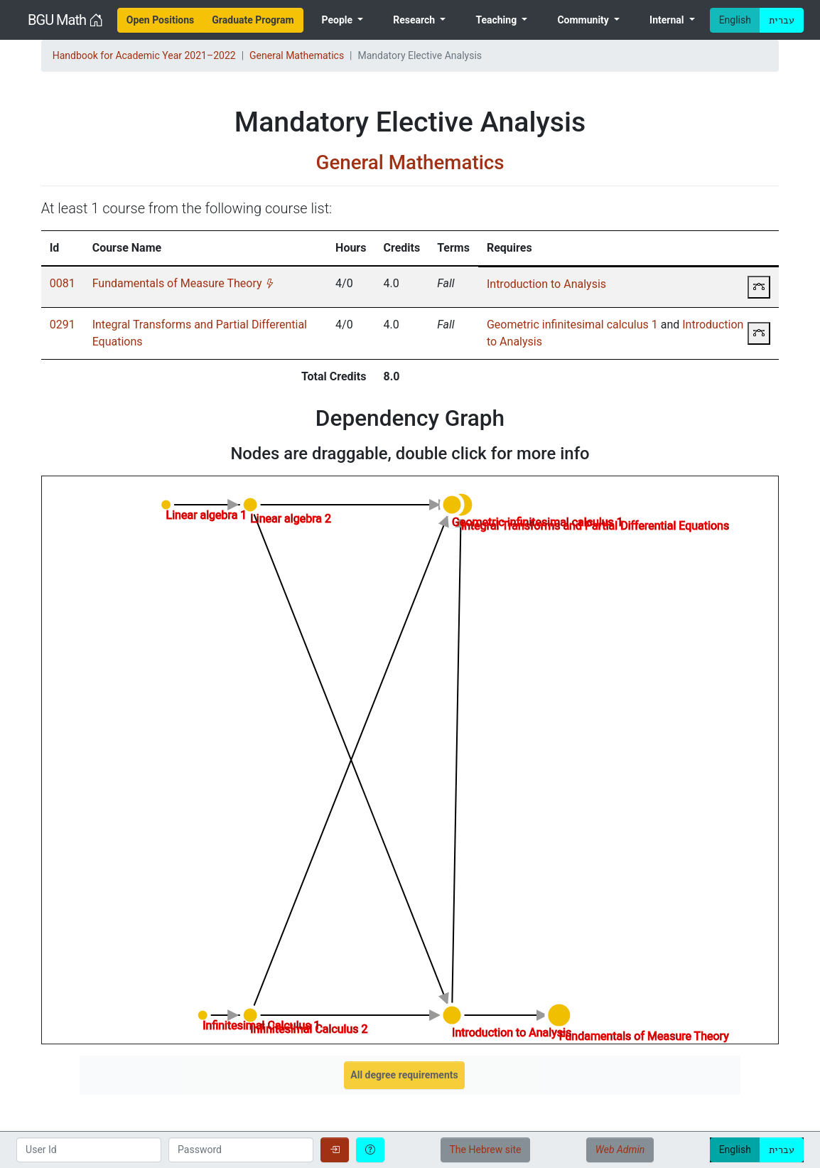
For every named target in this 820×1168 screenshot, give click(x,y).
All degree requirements (404, 1075)
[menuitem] (160, 20)
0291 (62, 324)
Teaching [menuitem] (497, 20)
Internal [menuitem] (667, 20)
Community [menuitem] (584, 20)
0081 (62, 283)
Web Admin (619, 1149)
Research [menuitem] (415, 20)
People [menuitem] (338, 20)
